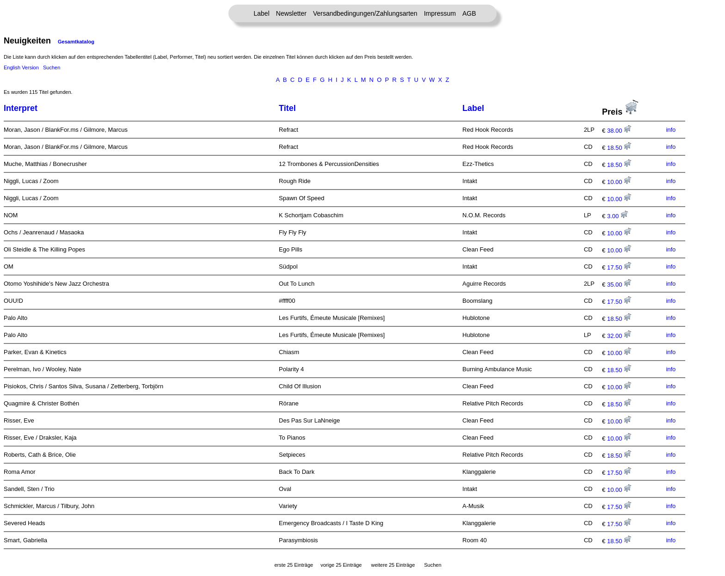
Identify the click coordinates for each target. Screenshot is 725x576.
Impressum (440, 13)
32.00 (619, 335)
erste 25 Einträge (293, 565)
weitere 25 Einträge (393, 565)
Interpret (20, 108)
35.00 (619, 284)
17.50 (619, 267)
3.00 (617, 216)
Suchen (51, 67)
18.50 (619, 147)
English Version (21, 67)
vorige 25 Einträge (341, 565)
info (671, 129)
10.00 (619, 181)
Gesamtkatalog (76, 41)
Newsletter (291, 13)
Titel (287, 108)
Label (262, 13)
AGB (469, 13)
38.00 (619, 130)
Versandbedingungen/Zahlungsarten (365, 13)
